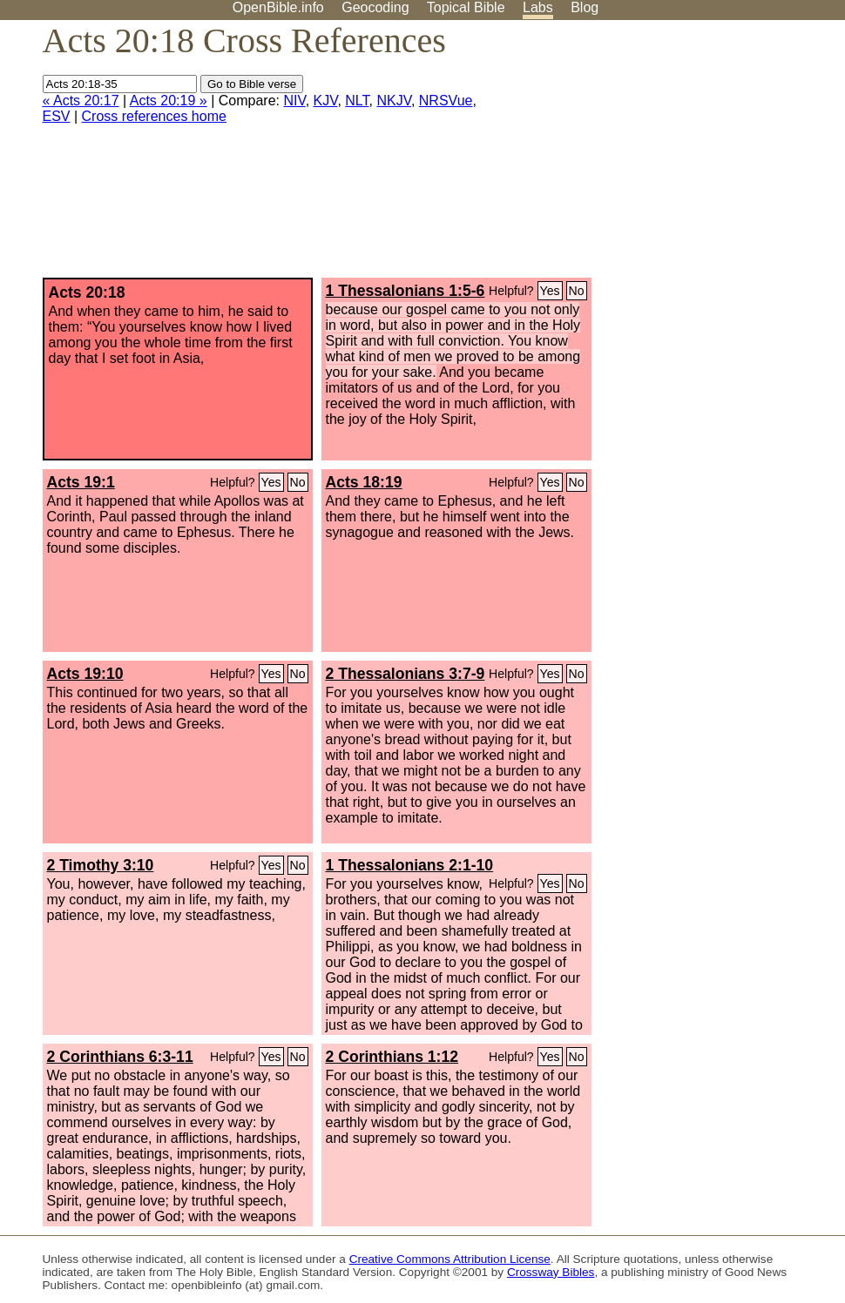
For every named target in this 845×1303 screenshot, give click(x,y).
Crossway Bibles (550, 1272)
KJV (326, 100)
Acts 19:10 (85, 673)
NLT (356, 100)
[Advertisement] (669, 156)
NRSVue (446, 100)
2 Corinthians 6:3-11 (120, 1056)
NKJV (393, 100)
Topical (466, 7)
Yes (550, 291)
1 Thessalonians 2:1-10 (410, 865)
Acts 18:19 (364, 482)
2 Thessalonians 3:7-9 (405, 673)
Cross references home (154, 116)
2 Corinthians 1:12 (392, 1056)
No (577, 291)
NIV (294, 100)
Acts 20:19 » (168, 100)
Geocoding (375, 7)
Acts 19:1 (81, 482)
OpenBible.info (278, 7)
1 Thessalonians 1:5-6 (405, 290)
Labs (538, 7)
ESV (57, 116)
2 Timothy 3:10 (100, 865)
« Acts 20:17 (81, 100)
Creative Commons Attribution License (450, 1259)
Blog (584, 7)
